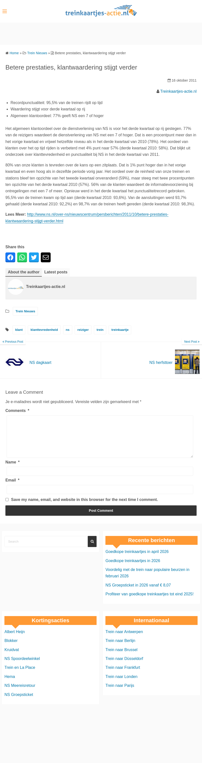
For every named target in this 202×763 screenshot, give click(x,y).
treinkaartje (120, 330)
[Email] (100, 496)
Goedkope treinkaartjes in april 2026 (137, 559)
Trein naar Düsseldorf (124, 666)
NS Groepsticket (18, 702)
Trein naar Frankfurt (122, 675)
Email (12, 487)
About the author (24, 272)
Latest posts (55, 272)
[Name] (100, 478)
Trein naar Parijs (119, 693)
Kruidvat (11, 657)
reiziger (83, 330)
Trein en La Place (19, 675)
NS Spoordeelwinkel (22, 666)
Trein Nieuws (25, 311)
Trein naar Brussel (121, 657)
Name (12, 469)
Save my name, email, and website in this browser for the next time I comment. (84, 507)
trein (100, 330)
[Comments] (100, 440)
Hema (9, 684)
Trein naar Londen (121, 684)
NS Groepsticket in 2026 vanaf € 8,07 (138, 592)
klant (19, 330)
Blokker (10, 648)
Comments (17, 410)
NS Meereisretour (19, 693)
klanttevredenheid (44, 330)
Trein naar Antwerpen (124, 639)
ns (68, 330)
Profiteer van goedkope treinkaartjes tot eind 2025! (149, 601)
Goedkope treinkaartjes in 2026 (132, 568)
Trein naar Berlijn (120, 648)
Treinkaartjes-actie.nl (178, 91)
